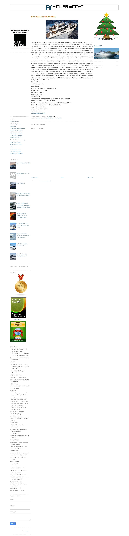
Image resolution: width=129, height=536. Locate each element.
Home (62, 177)
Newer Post (34, 177)
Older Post (90, 177)
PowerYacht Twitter (15, 142)
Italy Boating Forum (15, 124)
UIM (11, 146)
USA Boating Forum (15, 151)
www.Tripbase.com (18, 319)
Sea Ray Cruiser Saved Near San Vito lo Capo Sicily (22, 225)
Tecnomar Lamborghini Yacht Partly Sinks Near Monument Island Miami (22, 205)
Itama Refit (13, 126)
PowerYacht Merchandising (17, 140)
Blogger (27, 531)
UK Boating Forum (15, 149)
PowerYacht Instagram (16, 135)
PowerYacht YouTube (15, 144)
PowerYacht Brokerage (16, 130)
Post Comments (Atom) (44, 181)
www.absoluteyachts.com (38, 113)
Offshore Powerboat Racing (17, 128)
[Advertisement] (20, 84)
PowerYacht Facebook (16, 133)
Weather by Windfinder (16, 153)
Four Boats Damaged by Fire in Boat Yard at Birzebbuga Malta (21, 215)
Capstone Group (14, 121)
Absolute (39, 118)
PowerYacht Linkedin (15, 137)
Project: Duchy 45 (20, 183)
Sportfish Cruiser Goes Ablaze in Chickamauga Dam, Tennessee (22, 235)
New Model (58, 118)
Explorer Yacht (48, 118)
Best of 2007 (98, 46)
